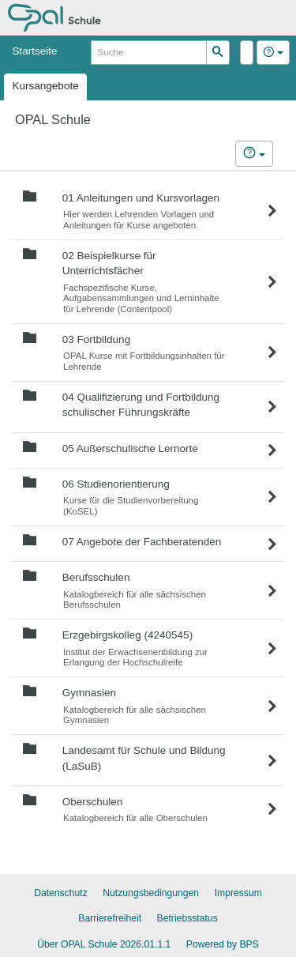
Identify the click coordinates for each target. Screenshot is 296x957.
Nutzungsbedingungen (151, 893)
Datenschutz (61, 893)
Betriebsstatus (187, 918)
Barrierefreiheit (109, 918)
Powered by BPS (222, 944)
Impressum (238, 893)
